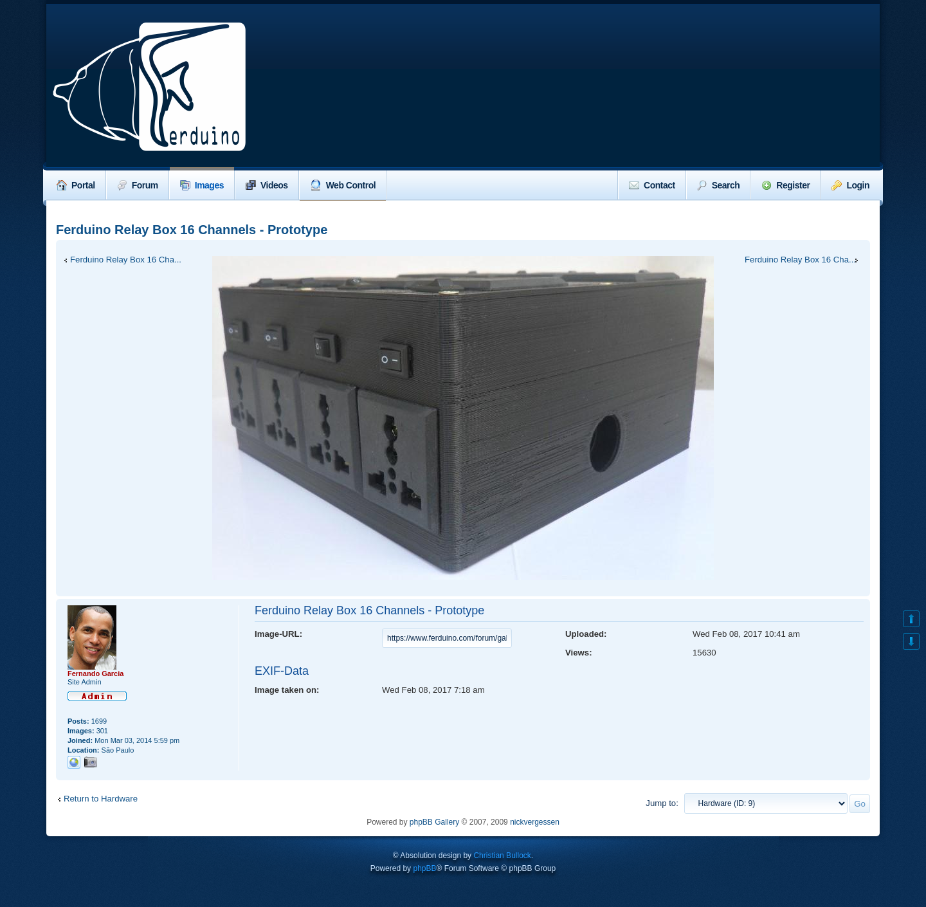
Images (202, 185)
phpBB (424, 868)
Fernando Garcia (95, 673)
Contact (652, 185)
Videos (267, 185)
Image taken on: (287, 690)
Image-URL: (278, 634)
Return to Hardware (101, 798)
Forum (137, 185)
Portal (76, 185)
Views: (578, 652)
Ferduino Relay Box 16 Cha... (125, 259)
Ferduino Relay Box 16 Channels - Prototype (191, 230)
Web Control (343, 185)
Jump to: (662, 803)
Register (785, 185)
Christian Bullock (502, 855)
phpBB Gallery (434, 822)
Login (850, 185)
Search (718, 185)
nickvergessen (534, 822)
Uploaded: (585, 634)
